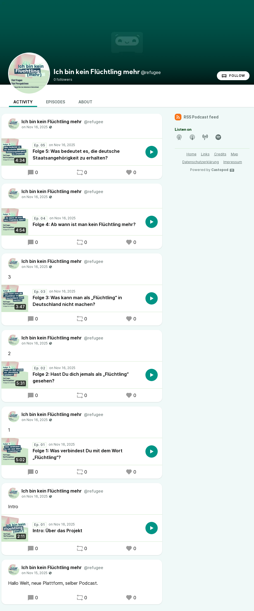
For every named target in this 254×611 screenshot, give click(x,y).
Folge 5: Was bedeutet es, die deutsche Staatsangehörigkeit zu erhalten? (76, 154)
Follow (233, 76)
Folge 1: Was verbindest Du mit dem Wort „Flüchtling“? (78, 454)
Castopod (222, 170)
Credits (220, 154)
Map (234, 154)
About (85, 101)
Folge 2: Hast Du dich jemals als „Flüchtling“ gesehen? (81, 377)
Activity (23, 101)
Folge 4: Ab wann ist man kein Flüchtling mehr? (84, 224)
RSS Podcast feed (197, 117)
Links (205, 154)
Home (191, 154)
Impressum (232, 162)
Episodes (55, 101)
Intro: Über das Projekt (57, 530)
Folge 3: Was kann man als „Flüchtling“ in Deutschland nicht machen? (77, 301)
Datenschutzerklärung (200, 162)
